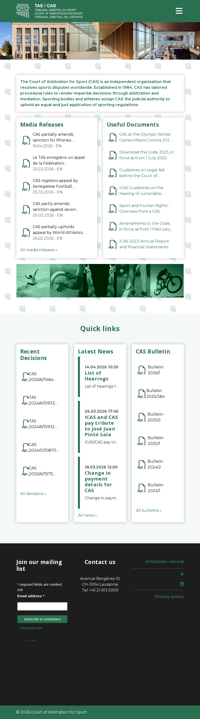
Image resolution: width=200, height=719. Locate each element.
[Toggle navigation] (179, 11)
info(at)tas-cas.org (165, 561)
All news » (87, 515)
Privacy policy (169, 596)
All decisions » (33, 493)
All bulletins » (149, 510)
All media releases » (39, 250)
